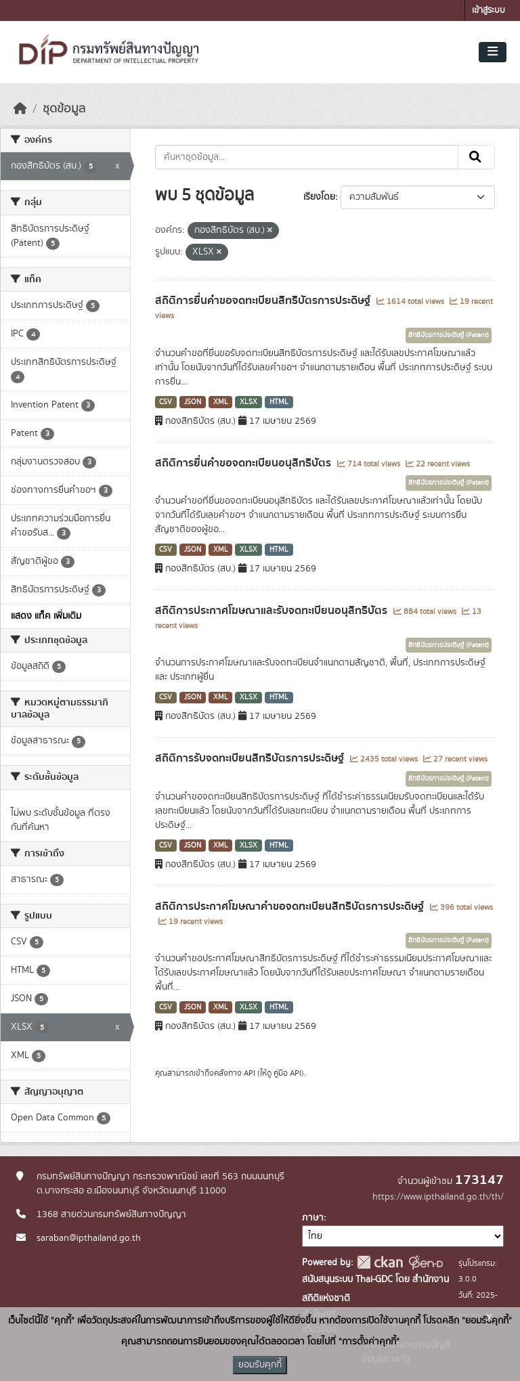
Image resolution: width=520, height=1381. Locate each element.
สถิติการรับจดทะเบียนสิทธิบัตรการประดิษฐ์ (251, 758)
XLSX (248, 402)
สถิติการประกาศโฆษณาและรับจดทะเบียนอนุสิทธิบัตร (272, 610)
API (249, 1073)
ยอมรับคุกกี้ (260, 1365)
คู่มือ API (287, 1073)
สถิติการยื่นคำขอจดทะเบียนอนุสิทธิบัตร (244, 463)
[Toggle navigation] (492, 52)
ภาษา (313, 1218)
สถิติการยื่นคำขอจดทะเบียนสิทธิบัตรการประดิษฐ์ (264, 300)
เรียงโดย (319, 197)
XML (220, 402)
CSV (165, 402)
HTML (278, 402)
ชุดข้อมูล (64, 109)
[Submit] (476, 157)
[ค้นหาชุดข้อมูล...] (307, 157)
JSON (192, 402)
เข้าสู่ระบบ (488, 10)
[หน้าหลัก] (20, 109)
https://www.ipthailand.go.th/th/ (438, 1197)
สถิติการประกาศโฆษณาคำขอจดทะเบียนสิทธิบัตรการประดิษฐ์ (291, 906)
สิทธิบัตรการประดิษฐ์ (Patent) (448, 335)
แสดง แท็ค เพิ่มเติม (46, 616)
